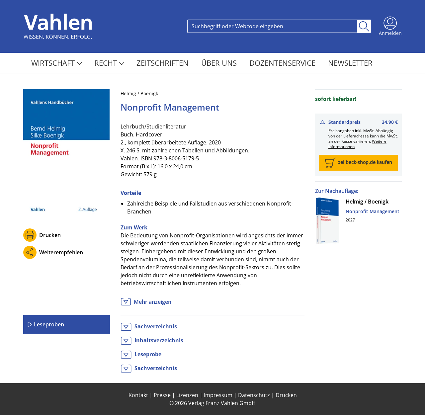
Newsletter (350, 63)
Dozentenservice (283, 63)
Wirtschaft (56, 62)
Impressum (218, 395)
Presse (162, 395)
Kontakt (138, 395)
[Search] (272, 26)
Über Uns (220, 63)
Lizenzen (187, 395)
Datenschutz (254, 395)
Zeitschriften (163, 63)
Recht (109, 62)
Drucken (50, 235)
